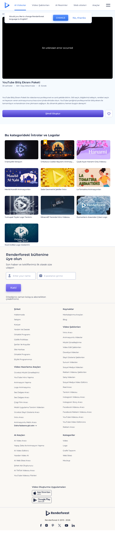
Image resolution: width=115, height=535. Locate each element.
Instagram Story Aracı (72, 402)
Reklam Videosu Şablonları (74, 372)
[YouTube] (66, 525)
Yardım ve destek (22, 329)
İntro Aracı (67, 332)
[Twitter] (59, 525)
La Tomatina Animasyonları (89, 189)
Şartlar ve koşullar (22, 344)
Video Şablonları (40, 5)
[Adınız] (21, 276)
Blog (65, 319)
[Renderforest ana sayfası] (7, 5)
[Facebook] (41, 525)
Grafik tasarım (69, 450)
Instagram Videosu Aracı (74, 397)
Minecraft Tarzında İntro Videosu (55, 217)
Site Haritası (19, 349)
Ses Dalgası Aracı (21, 392)
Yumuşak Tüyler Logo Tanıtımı (18, 217)
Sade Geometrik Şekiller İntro (54, 189)
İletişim (17, 319)
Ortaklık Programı (22, 334)
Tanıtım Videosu (70, 392)
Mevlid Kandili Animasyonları (17, 189)
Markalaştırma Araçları (73, 315)
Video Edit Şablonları (72, 347)
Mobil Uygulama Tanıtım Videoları (29, 407)
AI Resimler (61, 5)
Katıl (13, 287)
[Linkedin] (73, 525)
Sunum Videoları (70, 362)
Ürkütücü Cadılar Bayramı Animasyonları (59, 162)
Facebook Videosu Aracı (73, 407)
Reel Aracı (67, 387)
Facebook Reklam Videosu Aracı (77, 412)
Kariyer (17, 324)
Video (65, 441)
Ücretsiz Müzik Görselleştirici (26, 372)
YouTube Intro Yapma (24, 377)
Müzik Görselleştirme (72, 342)
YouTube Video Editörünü (74, 422)
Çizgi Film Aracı (21, 402)
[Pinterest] (52, 525)
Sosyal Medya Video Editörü (75, 382)
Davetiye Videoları (71, 352)
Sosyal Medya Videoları (73, 367)
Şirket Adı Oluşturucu (23, 465)
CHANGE (60, 17)
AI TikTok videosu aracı (24, 470)
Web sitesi (67, 455)
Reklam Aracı (69, 427)
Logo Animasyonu (22, 387)
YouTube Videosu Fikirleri (25, 475)
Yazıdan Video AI (21, 455)
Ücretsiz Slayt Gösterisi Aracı (26, 412)
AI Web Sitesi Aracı (22, 460)
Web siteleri (80, 5)
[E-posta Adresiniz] (56, 276)
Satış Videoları (69, 377)
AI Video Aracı (20, 441)
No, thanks (79, 17)
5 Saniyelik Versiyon (13, 162)
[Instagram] (46, 525)
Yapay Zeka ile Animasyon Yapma (29, 445)
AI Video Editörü (21, 450)
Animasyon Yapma (22, 382)
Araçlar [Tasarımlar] (96, 5)
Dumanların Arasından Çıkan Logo (92, 217)
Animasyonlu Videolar (72, 337)
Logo (65, 445)
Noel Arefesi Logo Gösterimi (17, 245)
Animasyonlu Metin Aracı (25, 422)
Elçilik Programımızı (23, 359)
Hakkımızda (19, 315)
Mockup (66, 460)
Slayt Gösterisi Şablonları (74, 357)
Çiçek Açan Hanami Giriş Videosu (91, 162)
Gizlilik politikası (21, 339)
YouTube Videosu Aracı (73, 417)
